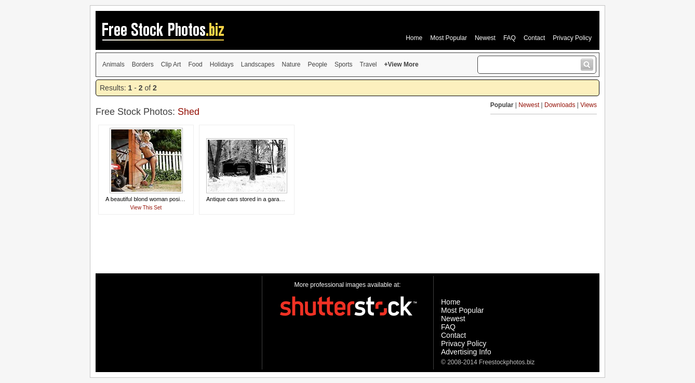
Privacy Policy (572, 38)
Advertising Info (466, 352)
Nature (291, 64)
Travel (368, 64)
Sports (344, 64)
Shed (188, 112)
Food (195, 64)
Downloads (559, 105)
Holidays (222, 64)
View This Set (146, 207)
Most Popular (448, 38)
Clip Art (171, 64)
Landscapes (258, 64)
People (317, 64)
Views (588, 105)
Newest (485, 38)
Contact (534, 38)
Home (414, 38)
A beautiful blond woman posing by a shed (158, 199)
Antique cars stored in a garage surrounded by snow (272, 199)
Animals (113, 64)
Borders (143, 64)
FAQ (509, 38)
